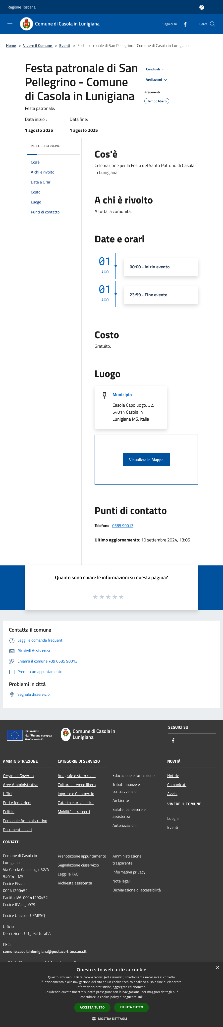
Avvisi (172, 794)
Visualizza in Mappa (146, 460)
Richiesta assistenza (75, 883)
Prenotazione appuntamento (82, 856)
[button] (111, 1018)
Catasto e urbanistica (76, 803)
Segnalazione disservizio (78, 865)
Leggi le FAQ (68, 874)
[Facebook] (183, 23)
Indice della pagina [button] (45, 146)
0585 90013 (122, 525)
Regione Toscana (21, 7)
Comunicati (176, 785)
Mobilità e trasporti (74, 812)
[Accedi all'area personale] (202, 7)
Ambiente (120, 800)
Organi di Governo (18, 776)
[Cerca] (213, 24)
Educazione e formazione (133, 775)
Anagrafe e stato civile (77, 776)
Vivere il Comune (38, 45)
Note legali (121, 881)
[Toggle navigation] (10, 23)
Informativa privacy (128, 872)
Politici (8, 812)
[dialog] (111, 994)
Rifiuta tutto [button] (131, 1007)
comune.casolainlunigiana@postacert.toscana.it (45, 951)
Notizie (173, 776)
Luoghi (173, 818)
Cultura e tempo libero (77, 785)
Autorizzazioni (124, 825)
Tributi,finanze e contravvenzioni (126, 787)
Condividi (156, 69)
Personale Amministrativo (25, 821)
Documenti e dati (17, 830)
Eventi (64, 45)
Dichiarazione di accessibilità (136, 890)
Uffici (7, 794)
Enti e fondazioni (17, 803)
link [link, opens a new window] (140, 997)
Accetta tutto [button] (92, 1007)
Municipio (122, 394)
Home (11, 45)
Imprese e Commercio (76, 794)
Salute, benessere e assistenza (129, 812)
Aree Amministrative (20, 785)
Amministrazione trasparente (126, 859)
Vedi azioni (157, 80)
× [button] (217, 968)
